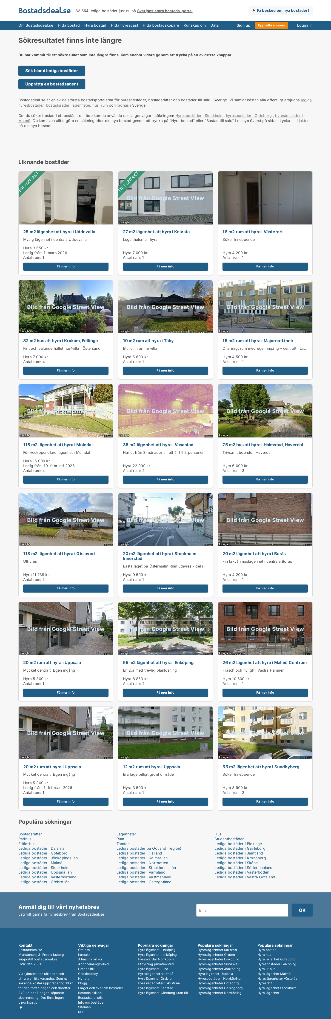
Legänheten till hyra (140, 239)
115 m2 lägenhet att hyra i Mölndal (58, 444)
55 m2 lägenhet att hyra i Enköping (158, 662)
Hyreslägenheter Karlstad (217, 950)
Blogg (82, 983)
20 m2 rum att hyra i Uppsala (52, 662)
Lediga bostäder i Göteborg (43, 853)
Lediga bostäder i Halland (139, 853)
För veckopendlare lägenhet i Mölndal (56, 452)
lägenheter (80, 105)
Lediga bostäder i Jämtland (238, 853)
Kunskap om (195, 25)
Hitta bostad (69, 25)
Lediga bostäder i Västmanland (144, 877)
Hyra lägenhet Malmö (274, 974)
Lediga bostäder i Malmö (40, 862)
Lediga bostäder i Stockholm (43, 867)
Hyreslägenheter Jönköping (219, 969)
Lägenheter (126, 834)
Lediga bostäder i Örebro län (44, 882)
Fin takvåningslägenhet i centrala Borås (257, 561)
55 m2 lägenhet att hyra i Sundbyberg (261, 766)
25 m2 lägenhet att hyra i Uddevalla (59, 231)
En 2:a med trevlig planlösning (150, 670)
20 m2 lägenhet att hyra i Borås (254, 553)
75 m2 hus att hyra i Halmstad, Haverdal (263, 444)
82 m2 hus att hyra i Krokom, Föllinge (60, 340)
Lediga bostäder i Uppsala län (45, 872)
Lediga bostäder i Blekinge (238, 843)
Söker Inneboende (239, 239)
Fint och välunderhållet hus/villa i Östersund (61, 348)
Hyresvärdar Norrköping (156, 959)
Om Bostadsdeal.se (35, 25)
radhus (123, 105)
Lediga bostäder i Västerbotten (241, 872)
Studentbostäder (229, 839)
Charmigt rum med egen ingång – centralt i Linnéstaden (272, 348)
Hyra (27, 248)
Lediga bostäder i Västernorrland (47, 877)
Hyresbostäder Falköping (277, 964)
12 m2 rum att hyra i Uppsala (151, 766)
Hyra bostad (95, 25)
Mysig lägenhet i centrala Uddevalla (55, 239)
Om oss (84, 950)
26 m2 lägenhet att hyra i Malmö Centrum (265, 662)
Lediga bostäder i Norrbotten (142, 862)
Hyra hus (264, 955)
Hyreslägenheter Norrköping (220, 993)
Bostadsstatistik (90, 997)
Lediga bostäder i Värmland (141, 872)
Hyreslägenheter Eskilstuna (159, 983)
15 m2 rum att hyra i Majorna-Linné (258, 340)
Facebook (20, 1007)
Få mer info (66, 266)
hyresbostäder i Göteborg (249, 115)
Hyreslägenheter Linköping (218, 959)
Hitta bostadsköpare (161, 25)
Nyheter (84, 978)
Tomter (123, 843)
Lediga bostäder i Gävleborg (239, 848)
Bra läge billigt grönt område (148, 774)
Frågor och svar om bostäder (100, 988)
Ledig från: (33, 252)
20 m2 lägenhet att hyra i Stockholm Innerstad (160, 556)
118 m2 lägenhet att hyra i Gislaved (59, 553)
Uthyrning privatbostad (156, 964)
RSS (81, 1012)
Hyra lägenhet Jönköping (157, 955)
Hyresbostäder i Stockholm (199, 115)
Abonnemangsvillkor (94, 964)
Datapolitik (86, 969)
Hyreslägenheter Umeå (155, 974)
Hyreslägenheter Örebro (216, 955)
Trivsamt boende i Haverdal (247, 452)
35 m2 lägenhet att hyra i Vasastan (158, 444)
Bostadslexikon (90, 993)
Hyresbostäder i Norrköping (219, 978)
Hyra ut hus (266, 969)
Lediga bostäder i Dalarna (41, 848)
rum (104, 105)
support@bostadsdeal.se (37, 959)
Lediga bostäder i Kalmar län (142, 858)
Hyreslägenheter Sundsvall (218, 964)
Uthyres (30, 561)
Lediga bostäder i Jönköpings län (48, 858)
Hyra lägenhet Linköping (157, 950)
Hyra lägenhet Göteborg (276, 959)
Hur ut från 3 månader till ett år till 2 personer (163, 452)
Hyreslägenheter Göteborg (218, 983)
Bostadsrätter (30, 834)
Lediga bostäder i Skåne (236, 862)
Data (214, 25)
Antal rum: (32, 257)
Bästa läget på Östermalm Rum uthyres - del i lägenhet (171, 566)
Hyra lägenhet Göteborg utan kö (163, 993)
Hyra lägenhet (268, 993)
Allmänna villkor (90, 959)
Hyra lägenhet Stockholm (277, 988)
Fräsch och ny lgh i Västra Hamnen (253, 670)
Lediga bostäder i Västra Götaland (244, 877)
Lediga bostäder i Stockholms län (146, 867)
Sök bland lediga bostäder (51, 70)
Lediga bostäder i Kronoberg (240, 858)
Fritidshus (26, 843)
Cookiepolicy (88, 974)
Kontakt (84, 955)
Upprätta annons (271, 25)
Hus (217, 834)
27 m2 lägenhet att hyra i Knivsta (156, 231)
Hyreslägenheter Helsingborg (220, 988)
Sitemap (84, 1007)
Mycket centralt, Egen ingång (49, 670)
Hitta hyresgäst (124, 25)
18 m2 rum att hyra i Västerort (253, 231)
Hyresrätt (264, 983)
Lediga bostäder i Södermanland (243, 867)
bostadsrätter (57, 105)
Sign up (243, 25)
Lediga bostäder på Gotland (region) (149, 848)
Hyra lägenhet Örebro (154, 978)
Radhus (24, 839)
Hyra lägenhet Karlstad (155, 988)
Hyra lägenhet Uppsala (215, 974)
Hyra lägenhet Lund (153, 969)
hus (95, 105)
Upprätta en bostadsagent (51, 84)
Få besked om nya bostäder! (283, 10)
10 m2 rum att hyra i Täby (148, 340)
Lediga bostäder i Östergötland (144, 882)
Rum (120, 839)
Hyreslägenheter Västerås (277, 978)
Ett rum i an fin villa (140, 348)
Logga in (305, 25)
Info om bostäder (91, 1002)
